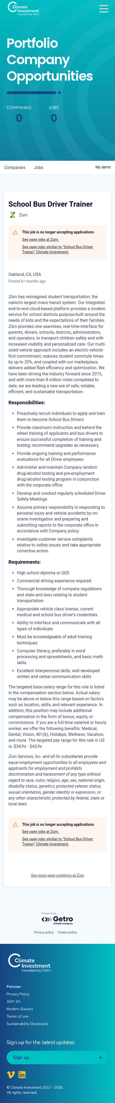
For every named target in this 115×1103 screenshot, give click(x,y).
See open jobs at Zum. (40, 239)
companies (15, 167)
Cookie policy (67, 932)
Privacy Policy (18, 994)
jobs (38, 167)
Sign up (21, 1057)
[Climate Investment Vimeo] (11, 1074)
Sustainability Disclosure (27, 1023)
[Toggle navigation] (103, 8)
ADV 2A (13, 1001)
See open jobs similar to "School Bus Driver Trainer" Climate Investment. (57, 249)
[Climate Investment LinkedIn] (22, 1074)
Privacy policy (44, 932)
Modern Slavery (20, 1008)
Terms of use (17, 1016)
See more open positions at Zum (57, 875)
